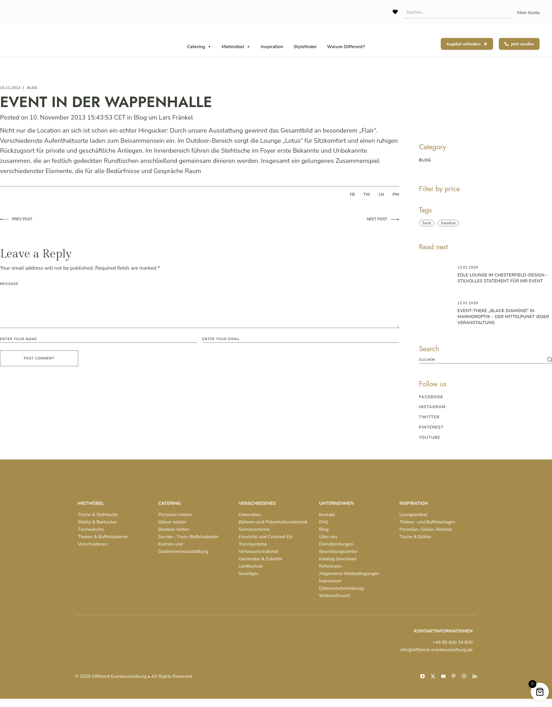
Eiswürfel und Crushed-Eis (266, 537)
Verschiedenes (92, 544)
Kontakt (327, 515)
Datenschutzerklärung (341, 588)
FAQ (323, 522)
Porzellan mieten (175, 515)
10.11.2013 (10, 88)
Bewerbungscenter (338, 551)
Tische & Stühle (415, 537)
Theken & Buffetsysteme (102, 537)
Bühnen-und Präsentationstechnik (273, 522)
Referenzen (330, 566)
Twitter (429, 417)
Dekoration (250, 515)
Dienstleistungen (336, 544)
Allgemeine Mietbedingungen (349, 573)
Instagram (432, 407)
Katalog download (337, 559)
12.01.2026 (467, 267)
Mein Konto (528, 12)
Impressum (330, 581)
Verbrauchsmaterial (258, 551)
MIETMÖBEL (91, 503)
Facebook (431, 397)
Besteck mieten (173, 529)
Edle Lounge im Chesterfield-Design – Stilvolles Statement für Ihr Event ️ (502, 278)
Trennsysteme (253, 544)
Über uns (328, 537)
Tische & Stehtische (97, 515)
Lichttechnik (251, 566)
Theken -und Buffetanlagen (427, 522)
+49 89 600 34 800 (452, 642)
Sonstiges (248, 573)
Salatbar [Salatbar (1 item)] (448, 223)
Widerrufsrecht (334, 596)
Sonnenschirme (254, 529)
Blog (140, 117)
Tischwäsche (91, 529)
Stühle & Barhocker (97, 522)
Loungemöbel (413, 515)
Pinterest (431, 427)
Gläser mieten (172, 522)
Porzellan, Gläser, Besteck (425, 529)
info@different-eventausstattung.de (436, 650)
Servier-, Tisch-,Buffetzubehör (188, 537)
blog (32, 88)
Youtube (429, 437)
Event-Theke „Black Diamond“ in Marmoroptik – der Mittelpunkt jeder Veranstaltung (503, 316)
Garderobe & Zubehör (261, 559)
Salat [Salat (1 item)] (426, 223)
